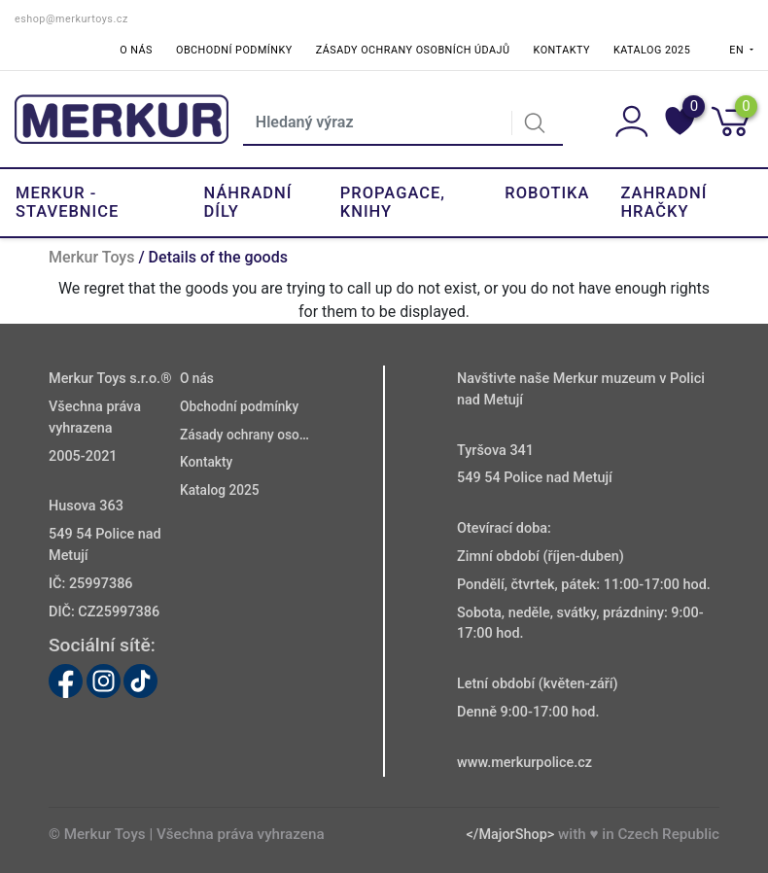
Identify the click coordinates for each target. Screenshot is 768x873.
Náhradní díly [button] (248, 202)
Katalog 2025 (651, 50)
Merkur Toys (91, 257)
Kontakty (562, 50)
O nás (136, 50)
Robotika (547, 193)
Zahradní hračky (663, 202)
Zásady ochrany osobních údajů (413, 50)
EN (738, 50)
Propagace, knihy (392, 202)
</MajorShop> (510, 834)
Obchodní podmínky (234, 50)
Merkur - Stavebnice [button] (67, 202)
